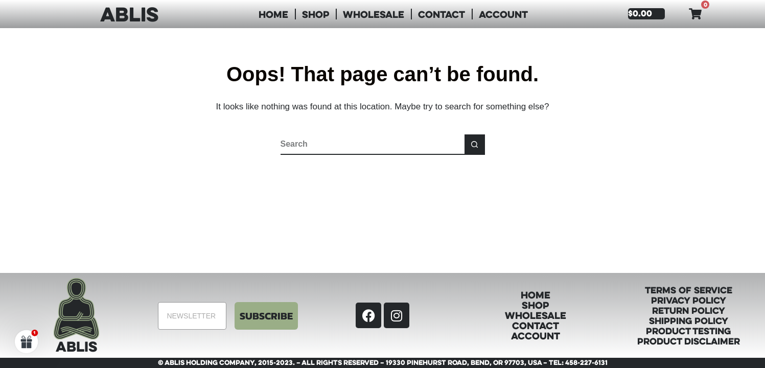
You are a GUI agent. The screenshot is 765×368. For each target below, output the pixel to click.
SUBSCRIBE (266, 316)
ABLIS (129, 14)
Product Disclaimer (688, 341)
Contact (441, 14)
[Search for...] (373, 144)
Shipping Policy (688, 320)
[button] (26, 341)
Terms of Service (688, 290)
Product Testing (688, 331)
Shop (315, 14)
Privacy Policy (688, 300)
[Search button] (475, 144)
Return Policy (688, 310)
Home (273, 14)
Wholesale (373, 14)
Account (503, 14)
